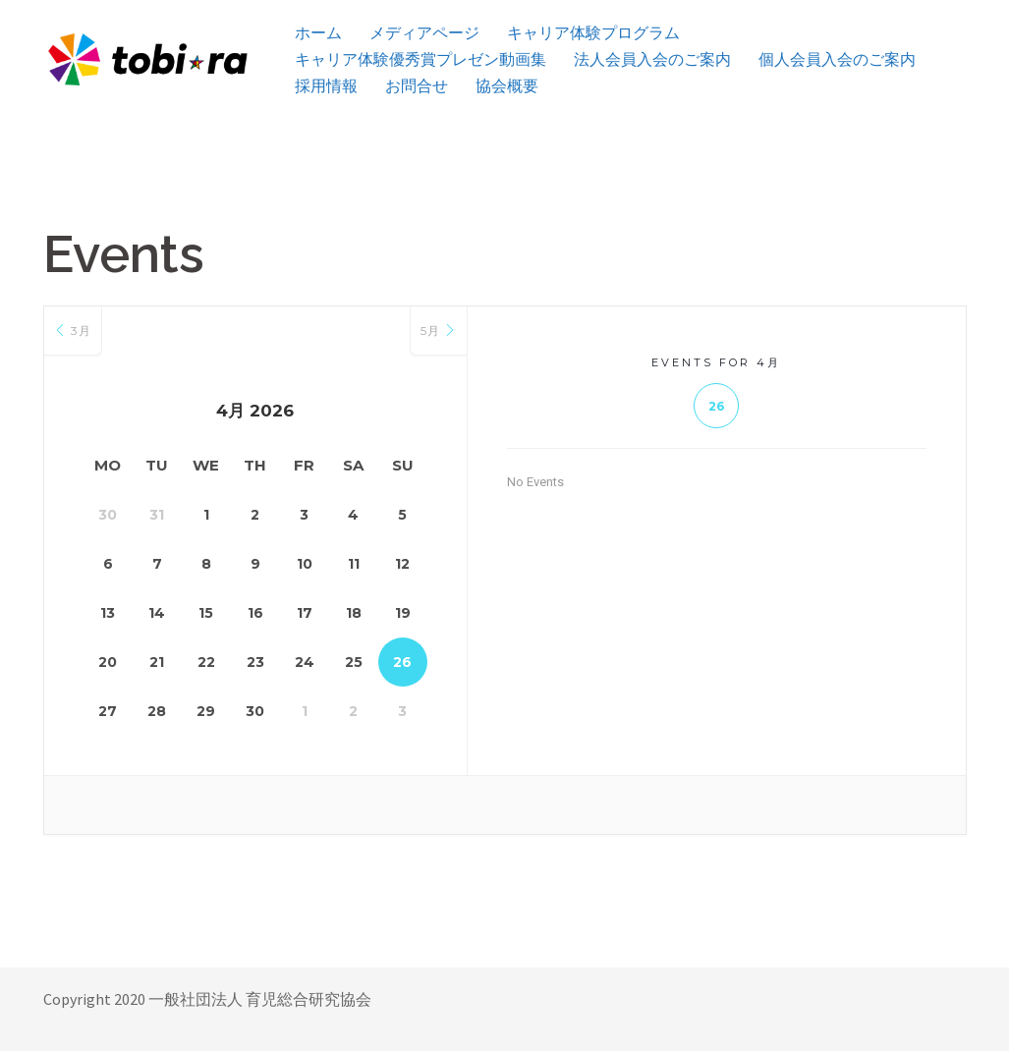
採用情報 (326, 86)
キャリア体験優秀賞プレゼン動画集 (420, 59)
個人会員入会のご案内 (837, 59)
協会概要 (507, 86)
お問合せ (416, 86)
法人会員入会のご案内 (652, 59)
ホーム (318, 33)
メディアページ (424, 33)
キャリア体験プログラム (593, 33)
